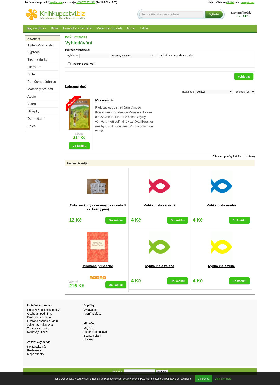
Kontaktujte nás (36, 346)
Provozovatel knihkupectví (43, 309)
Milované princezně (97, 266)
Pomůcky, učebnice (77, 28)
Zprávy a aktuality (38, 328)
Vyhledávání (80, 36)
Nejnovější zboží (37, 332)
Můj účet (89, 328)
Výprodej (33, 52)
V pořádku (203, 378)
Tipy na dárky (36, 28)
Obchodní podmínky (39, 313)
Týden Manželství (40, 45)
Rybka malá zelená (159, 266)
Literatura (34, 67)
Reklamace (34, 350)
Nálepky (33, 111)
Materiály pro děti (109, 28)
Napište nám (55, 2)
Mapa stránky (35, 354)
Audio (131, 28)
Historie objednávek (96, 331)
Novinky (89, 339)
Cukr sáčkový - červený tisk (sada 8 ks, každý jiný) (98, 207)
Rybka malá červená (160, 205)
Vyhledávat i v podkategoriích (176, 55)
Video (31, 104)
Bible (54, 28)
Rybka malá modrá (221, 205)
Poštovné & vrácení (39, 317)
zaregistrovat (247, 2)
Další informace (223, 378)
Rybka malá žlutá (221, 266)
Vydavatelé (90, 309)
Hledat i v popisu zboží (83, 64)
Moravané (104, 100)
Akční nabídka (92, 313)
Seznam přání (92, 335)
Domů (68, 36)
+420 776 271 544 (85, 2)
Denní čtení (35, 119)
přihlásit (230, 2)
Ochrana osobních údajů (42, 320)
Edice (144, 28)
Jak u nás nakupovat (40, 324)
